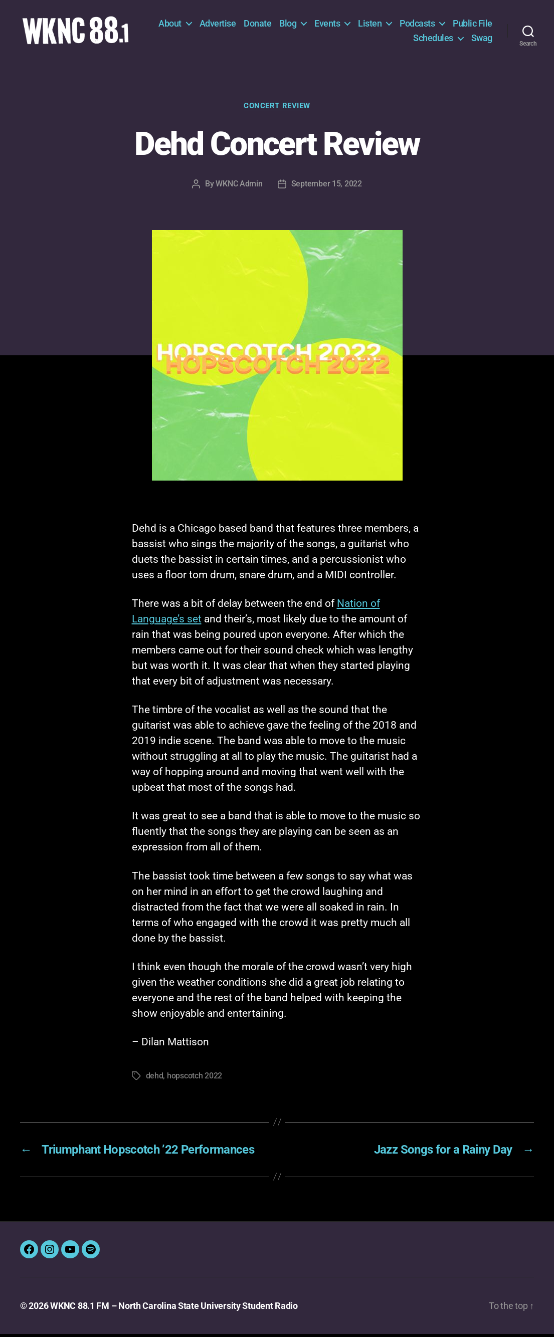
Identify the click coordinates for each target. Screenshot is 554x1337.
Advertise (265, 25)
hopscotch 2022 (194, 1078)
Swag (481, 39)
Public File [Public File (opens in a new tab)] (386, 39)
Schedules (433, 39)
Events (375, 25)
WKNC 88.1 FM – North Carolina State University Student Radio (174, 1308)
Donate (305, 25)
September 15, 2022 (326, 186)
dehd (154, 1078)
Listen (417, 25)
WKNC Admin (239, 186)
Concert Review (277, 109)
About (217, 25)
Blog (335, 25)
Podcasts (464, 25)
